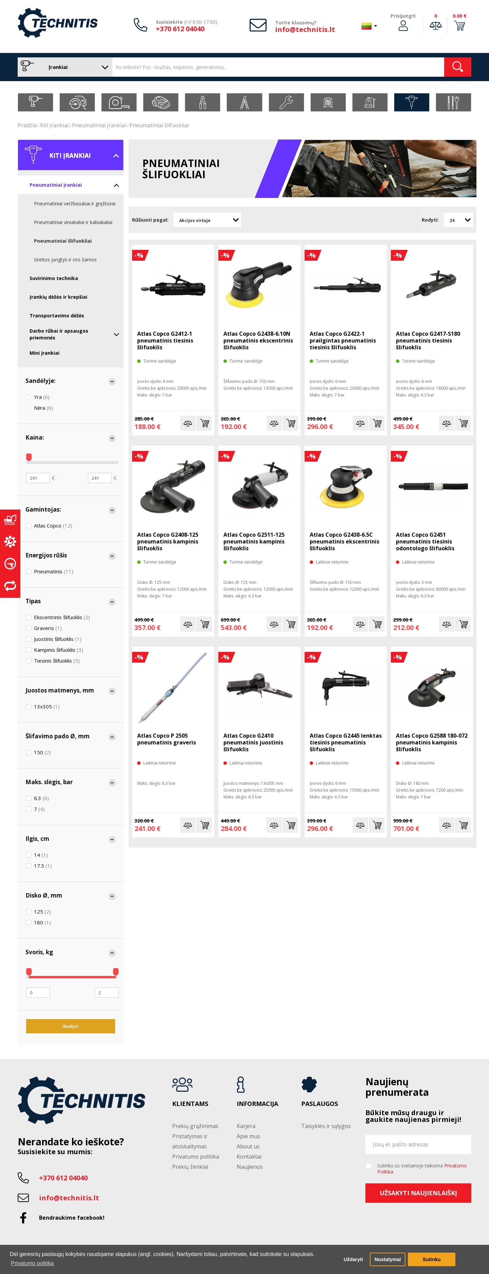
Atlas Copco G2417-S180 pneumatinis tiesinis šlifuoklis (428, 340)
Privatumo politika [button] (32, 1263)
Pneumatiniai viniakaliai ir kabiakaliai (73, 222)
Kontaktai (249, 1156)
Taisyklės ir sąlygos (326, 1126)
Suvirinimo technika (54, 278)
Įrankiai (63, 67)
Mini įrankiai (44, 353)
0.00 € (460, 16)
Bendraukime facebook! (72, 1217)
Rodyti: (430, 220)
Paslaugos (319, 1104)
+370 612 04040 (180, 28)
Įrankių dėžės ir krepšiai (58, 297)
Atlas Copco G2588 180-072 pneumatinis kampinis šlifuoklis (432, 742)
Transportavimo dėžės (57, 315)
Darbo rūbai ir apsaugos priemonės (75, 334)
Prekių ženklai (190, 1166)
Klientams (190, 1104)
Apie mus (248, 1136)
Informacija (257, 1104)
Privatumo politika (195, 1156)
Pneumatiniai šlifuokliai (159, 125)
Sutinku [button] (432, 1259)
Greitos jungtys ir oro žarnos (65, 259)
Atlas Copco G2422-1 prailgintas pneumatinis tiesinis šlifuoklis (343, 340)
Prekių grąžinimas (195, 1126)
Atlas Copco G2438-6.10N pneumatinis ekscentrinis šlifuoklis (258, 340)
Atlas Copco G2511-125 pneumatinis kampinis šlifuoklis (254, 541)
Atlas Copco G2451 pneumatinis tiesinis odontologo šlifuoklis (425, 541)
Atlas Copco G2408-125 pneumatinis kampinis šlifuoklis (167, 541)
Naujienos (250, 1166)
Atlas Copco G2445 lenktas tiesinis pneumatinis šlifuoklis (346, 742)
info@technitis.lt (305, 29)
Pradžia (27, 125)
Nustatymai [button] (388, 1259)
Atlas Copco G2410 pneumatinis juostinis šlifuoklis (253, 742)
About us (248, 1146)
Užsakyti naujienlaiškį (418, 1193)
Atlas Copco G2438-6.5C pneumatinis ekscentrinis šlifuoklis (344, 541)
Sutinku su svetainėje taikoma (422, 1169)
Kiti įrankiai (54, 125)
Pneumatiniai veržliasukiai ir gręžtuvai (74, 203)
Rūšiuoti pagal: (150, 220)
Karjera (246, 1126)
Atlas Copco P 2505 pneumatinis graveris (166, 739)
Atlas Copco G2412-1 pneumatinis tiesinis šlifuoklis (165, 340)
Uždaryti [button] (353, 1259)
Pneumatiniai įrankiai (99, 125)
